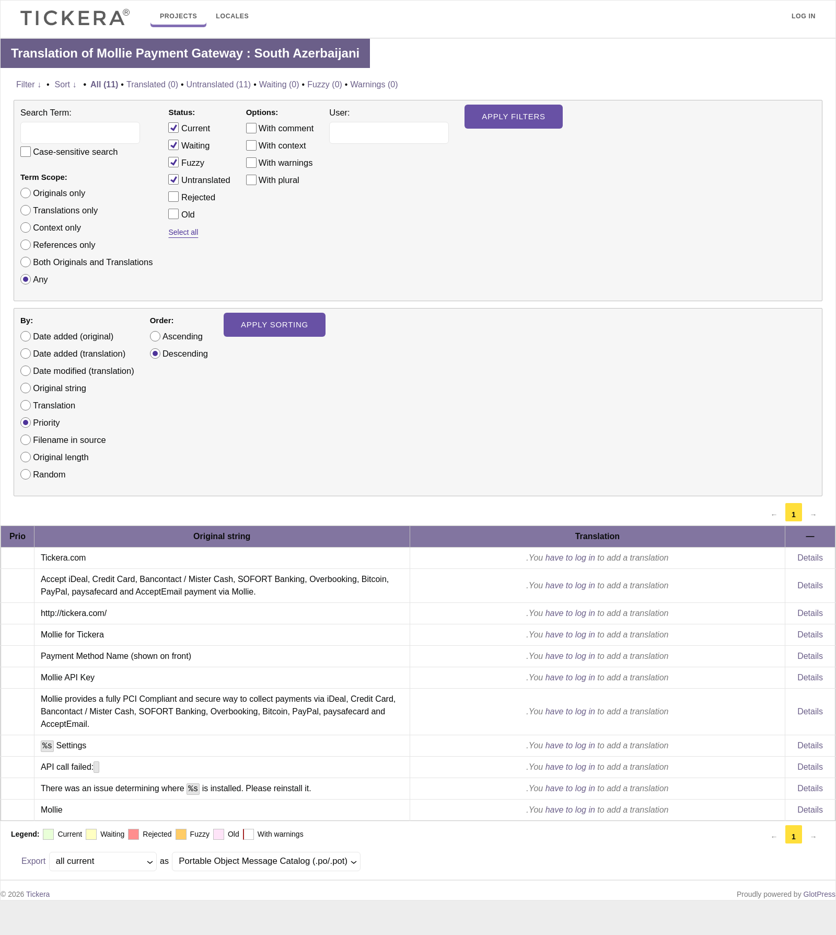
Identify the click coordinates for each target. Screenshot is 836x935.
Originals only (59, 193)
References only (64, 244)
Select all (183, 232)
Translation (54, 405)
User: (339, 112)
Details (810, 557)
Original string (59, 388)
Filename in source (69, 439)
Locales (232, 16)
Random (49, 474)
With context (282, 145)
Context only (57, 227)
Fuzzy (186, 162)
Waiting (189, 145)
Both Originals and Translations (93, 262)
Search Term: (46, 112)
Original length (60, 457)
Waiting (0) (279, 84)
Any (40, 279)
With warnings (286, 162)
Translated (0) (152, 84)
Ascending (182, 336)
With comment (286, 128)
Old (181, 214)
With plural (279, 180)
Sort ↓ (66, 84)
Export (33, 861)
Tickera (38, 894)
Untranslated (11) (219, 84)
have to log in (570, 557)
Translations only (65, 210)
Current (189, 127)
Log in (804, 16)
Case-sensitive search (75, 151)
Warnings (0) (374, 84)
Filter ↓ (28, 84)
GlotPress (819, 894)
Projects (178, 16)
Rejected (191, 196)
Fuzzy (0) (324, 84)
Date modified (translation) (83, 370)
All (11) (104, 84)
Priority (46, 422)
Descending (185, 353)
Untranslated (199, 179)
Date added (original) (73, 336)
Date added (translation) (79, 353)
